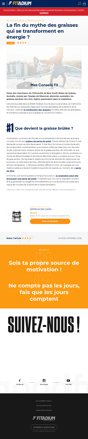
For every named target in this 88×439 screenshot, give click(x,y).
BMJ (54, 189)
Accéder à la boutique (44, 427)
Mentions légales (44, 410)
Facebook (19, 382)
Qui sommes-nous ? (44, 401)
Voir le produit (50, 221)
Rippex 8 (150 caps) (40, 209)
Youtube (68, 382)
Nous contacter (44, 405)
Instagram (44, 382)
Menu (3, 4)
